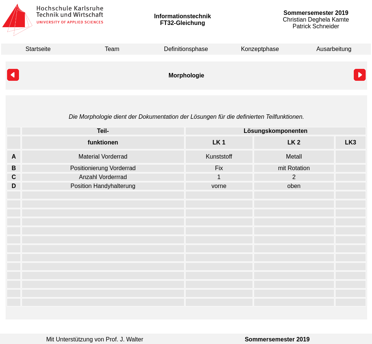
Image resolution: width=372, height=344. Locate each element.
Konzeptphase (260, 49)
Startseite (38, 49)
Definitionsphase (186, 49)
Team (112, 49)
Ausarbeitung (333, 49)
